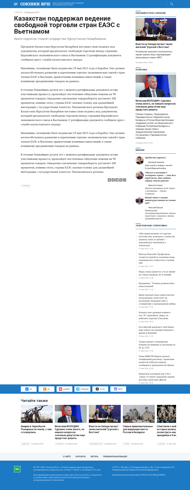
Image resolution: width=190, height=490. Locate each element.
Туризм (126, 444)
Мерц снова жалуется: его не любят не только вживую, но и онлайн (157, 273)
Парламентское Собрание (151, 13)
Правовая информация (115, 456)
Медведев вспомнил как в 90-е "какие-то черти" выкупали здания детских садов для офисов (157, 376)
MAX (118, 388)
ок (46, 388)
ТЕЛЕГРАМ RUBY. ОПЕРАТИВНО (151, 225)
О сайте (67, 456)
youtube (64, 388)
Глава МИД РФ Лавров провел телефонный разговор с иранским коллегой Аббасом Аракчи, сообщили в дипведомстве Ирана (156, 361)
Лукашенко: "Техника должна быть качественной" (157, 285)
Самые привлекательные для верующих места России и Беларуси (138, 429)
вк (28, 388)
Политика (141, 70)
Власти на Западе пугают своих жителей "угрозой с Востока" (154, 45)
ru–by (100, 388)
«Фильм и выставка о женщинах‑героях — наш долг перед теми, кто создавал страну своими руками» (160, 176)
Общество (26, 444)
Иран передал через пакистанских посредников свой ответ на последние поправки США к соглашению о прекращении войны (157, 299)
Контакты (81, 456)
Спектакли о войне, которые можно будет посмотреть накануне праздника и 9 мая (170, 431)
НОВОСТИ (18, 12)
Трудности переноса (155, 157)
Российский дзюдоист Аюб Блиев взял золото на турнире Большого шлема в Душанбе (156, 329)
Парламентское (96, 444)
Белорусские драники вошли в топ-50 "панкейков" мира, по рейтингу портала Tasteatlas (155, 315)
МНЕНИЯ (140, 150)
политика (26, 186)
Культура (161, 444)
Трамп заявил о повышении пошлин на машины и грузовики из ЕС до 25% (157, 344)
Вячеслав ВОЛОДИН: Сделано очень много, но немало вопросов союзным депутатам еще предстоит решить (156, 105)
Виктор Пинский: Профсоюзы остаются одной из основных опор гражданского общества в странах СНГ (157, 258)
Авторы (94, 456)
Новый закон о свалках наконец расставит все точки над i (160, 200)
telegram (82, 388)
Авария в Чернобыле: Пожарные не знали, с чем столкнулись (36, 429)
